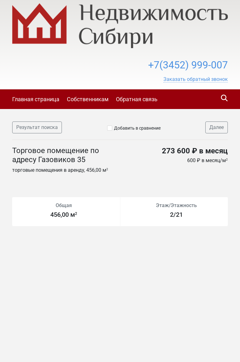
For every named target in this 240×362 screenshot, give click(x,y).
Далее (216, 127)
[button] (195, 79)
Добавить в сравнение (137, 128)
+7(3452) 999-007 (188, 65)
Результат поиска (37, 127)
